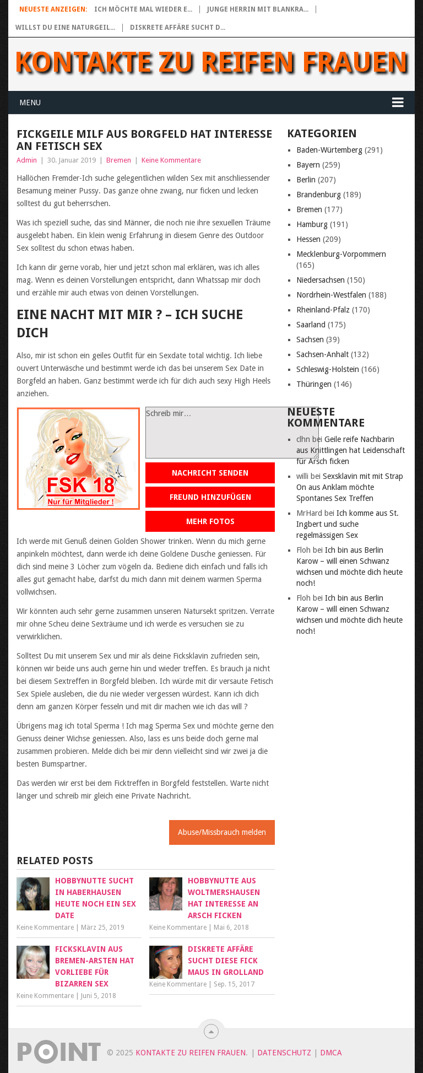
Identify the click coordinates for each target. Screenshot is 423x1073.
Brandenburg (318, 194)
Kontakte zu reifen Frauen (211, 62)
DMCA (331, 1052)
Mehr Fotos (210, 521)
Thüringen (314, 384)
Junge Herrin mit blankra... (257, 9)
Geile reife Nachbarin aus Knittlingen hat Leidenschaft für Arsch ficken (350, 450)
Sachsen (310, 339)
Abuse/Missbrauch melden (222, 832)
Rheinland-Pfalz (323, 309)
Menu (30, 102)
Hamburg (312, 224)
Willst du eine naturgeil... (65, 27)
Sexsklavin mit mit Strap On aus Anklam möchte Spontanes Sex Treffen (349, 487)
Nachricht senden (210, 472)
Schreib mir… (232, 433)
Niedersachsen (320, 280)
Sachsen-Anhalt (322, 354)
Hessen (308, 239)
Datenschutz (284, 1052)
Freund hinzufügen (210, 497)
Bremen (118, 160)
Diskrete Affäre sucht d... (177, 27)
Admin (27, 160)
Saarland (311, 324)
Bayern (308, 164)
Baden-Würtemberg (329, 149)
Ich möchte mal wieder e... (143, 9)
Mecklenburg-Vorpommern (341, 254)
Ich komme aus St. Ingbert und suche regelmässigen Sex (347, 524)
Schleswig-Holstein (327, 369)
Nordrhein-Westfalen (331, 294)
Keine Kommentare (171, 160)
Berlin (306, 179)
